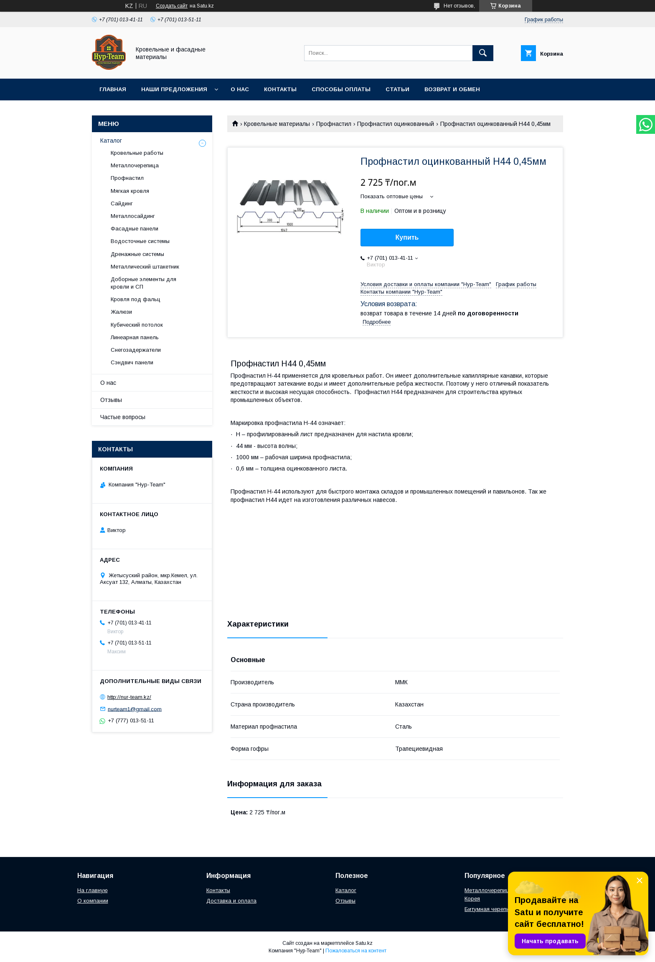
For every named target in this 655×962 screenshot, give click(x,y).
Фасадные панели (134, 228)
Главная (112, 89)
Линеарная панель (135, 337)
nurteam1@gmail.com (135, 709)
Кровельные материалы (277, 123)
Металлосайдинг (133, 216)
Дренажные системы (137, 254)
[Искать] (482, 53)
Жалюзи (121, 312)
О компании (92, 901)
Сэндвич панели (132, 362)
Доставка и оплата (231, 901)
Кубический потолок (137, 325)
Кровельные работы (137, 153)
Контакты (280, 89)
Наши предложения (174, 89)
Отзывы (111, 400)
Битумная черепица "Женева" (503, 909)
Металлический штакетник (145, 267)
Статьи (397, 89)
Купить (407, 237)
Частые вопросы (122, 417)
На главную (92, 890)
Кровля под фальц (135, 299)
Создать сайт (172, 6)
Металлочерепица (135, 165)
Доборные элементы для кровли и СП (143, 283)
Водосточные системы (140, 241)
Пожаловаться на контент (355, 951)
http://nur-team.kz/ (129, 697)
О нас (240, 89)
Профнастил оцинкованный (395, 123)
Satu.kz (364, 943)
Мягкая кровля (130, 191)
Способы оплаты (341, 89)
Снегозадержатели (136, 350)
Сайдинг (122, 203)
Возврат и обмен (452, 89)
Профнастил (333, 123)
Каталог (111, 140)
